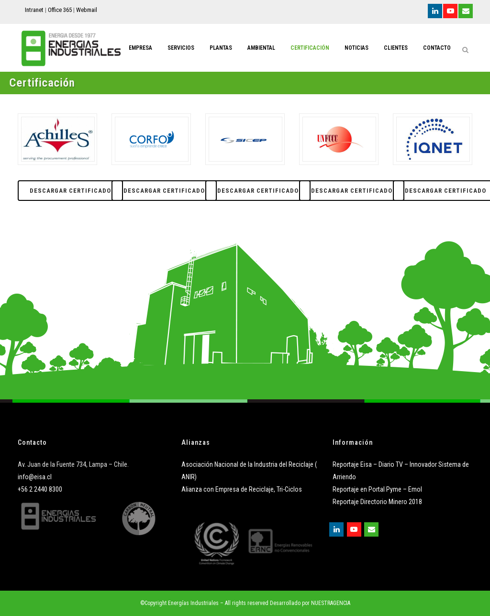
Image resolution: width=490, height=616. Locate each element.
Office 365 (60, 9)
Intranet (34, 9)
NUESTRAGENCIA (330, 603)
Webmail (86, 9)
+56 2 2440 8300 (40, 489)
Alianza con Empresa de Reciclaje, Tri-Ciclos (241, 489)
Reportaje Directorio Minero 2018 (377, 502)
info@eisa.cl (35, 477)
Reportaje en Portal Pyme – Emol (377, 489)
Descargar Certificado (70, 190)
